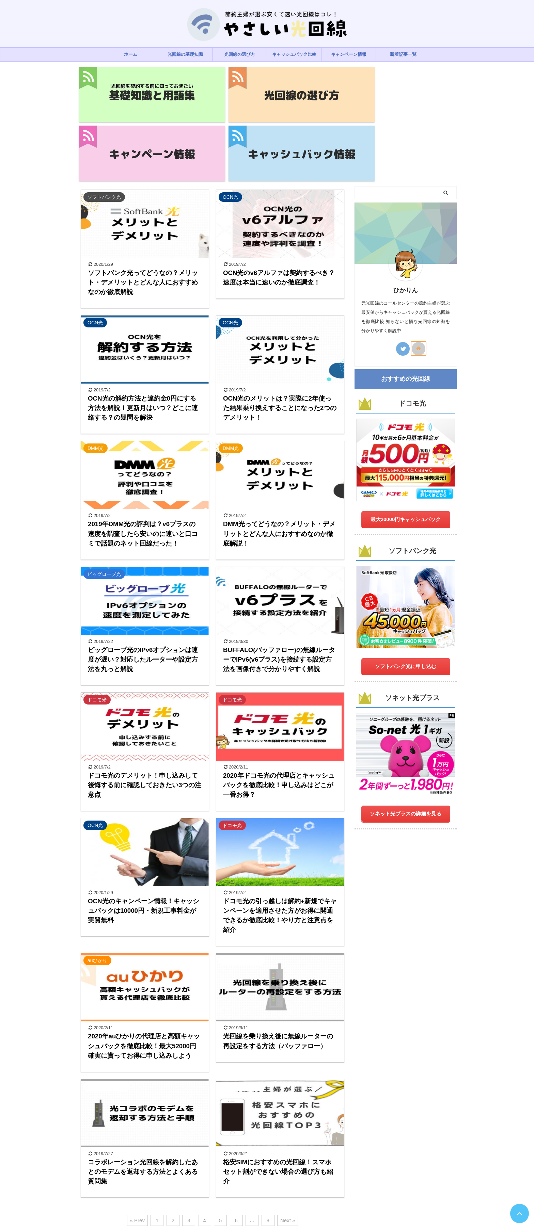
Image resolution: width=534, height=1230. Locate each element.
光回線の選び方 (239, 54)
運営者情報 (300, 1188)
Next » (287, 1141)
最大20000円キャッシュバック (406, 439)
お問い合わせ (271, 1188)
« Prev (137, 1141)
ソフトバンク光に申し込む (405, 586)
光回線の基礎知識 (185, 54)
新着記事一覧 (403, 54)
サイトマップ (330, 1188)
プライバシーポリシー (231, 1188)
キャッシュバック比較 (294, 54)
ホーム (130, 54)
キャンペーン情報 (348, 54)
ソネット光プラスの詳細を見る (405, 734)
